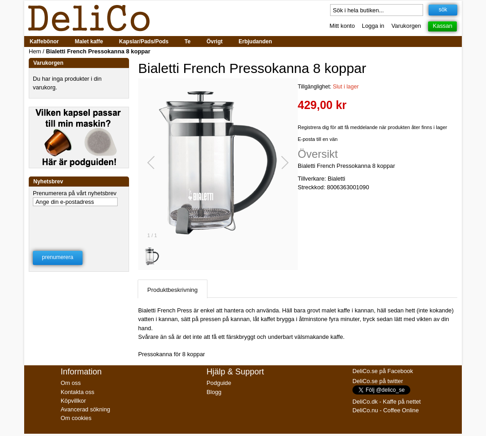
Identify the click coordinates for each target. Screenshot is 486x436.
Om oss (71, 382)
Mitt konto (342, 25)
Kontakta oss (77, 392)
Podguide (219, 382)
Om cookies (76, 418)
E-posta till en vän (317, 139)
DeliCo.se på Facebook (382, 371)
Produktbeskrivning (172, 289)
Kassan (442, 25)
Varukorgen (406, 25)
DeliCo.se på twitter (377, 381)
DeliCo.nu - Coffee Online (385, 410)
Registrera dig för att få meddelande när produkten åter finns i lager (372, 127)
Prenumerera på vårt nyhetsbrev (75, 193)
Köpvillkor (73, 400)
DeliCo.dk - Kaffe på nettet (386, 401)
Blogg (214, 392)
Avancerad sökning (85, 409)
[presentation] (79, 222)
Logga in (373, 25)
